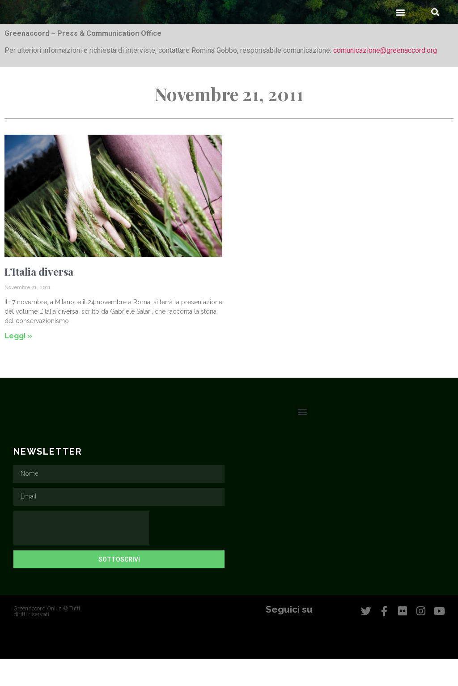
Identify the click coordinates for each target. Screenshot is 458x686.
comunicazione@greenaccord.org (385, 77)
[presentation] (81, 555)
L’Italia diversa (38, 299)
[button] (400, 39)
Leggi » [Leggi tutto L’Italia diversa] (18, 362)
